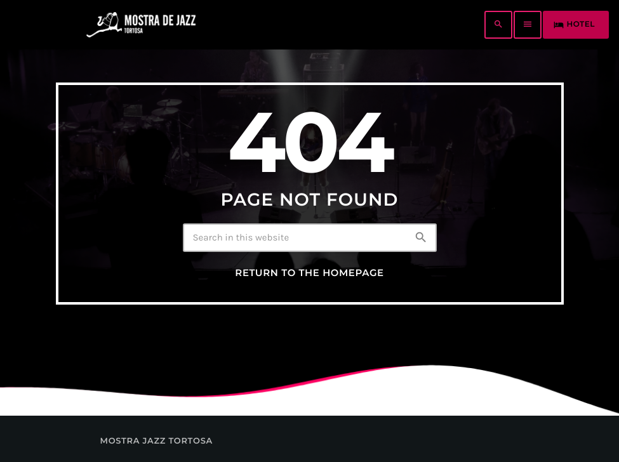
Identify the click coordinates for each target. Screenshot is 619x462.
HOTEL (574, 25)
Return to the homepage (309, 273)
